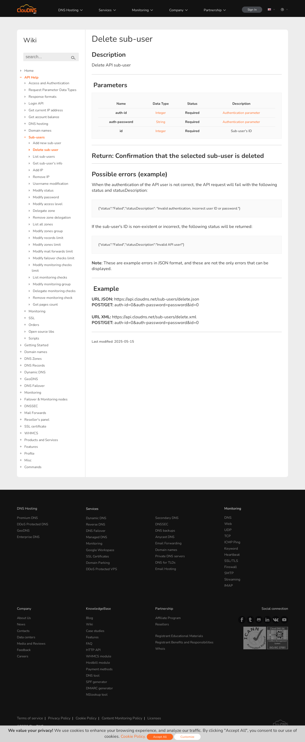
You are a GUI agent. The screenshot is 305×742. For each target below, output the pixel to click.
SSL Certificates (98, 554)
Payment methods (100, 667)
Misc (27, 460)
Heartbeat (232, 554)
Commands (33, 467)
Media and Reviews (32, 642)
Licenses (150, 715)
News (21, 624)
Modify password (46, 197)
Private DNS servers (170, 554)
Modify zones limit (47, 244)
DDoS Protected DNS (33, 523)
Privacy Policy (57, 715)
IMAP (228, 585)
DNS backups (165, 530)
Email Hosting (166, 567)
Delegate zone (44, 210)
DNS (228, 517)
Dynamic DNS (35, 372)
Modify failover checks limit (53, 258)
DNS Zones (33, 358)
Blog (89, 617)
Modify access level (47, 204)
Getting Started (36, 345)
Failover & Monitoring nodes (46, 399)
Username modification (50, 183)
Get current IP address (46, 110)
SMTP (229, 573)
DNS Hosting (67, 10)
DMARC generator (100, 685)
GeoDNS (31, 379)
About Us (24, 617)
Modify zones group (48, 231)
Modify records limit (48, 238)
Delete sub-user (45, 150)
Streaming (232, 579)
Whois (160, 647)
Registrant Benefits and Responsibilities (186, 641)
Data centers (26, 636)
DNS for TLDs (166, 561)
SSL (32, 318)
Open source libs (41, 331)
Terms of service (29, 715)
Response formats (43, 96)
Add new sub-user (47, 143)
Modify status (43, 190)
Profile (29, 453)
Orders (34, 325)
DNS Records (34, 365)
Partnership (211, 10)
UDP (228, 530)
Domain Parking (98, 561)
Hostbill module (98, 661)
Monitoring (138, 10)
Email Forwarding (168, 542)
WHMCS (31, 433)
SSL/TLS (231, 561)
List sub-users (44, 156)
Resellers (162, 624)
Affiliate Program (168, 617)
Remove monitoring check (52, 297)
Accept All (160, 737)
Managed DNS (97, 536)
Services (103, 10)
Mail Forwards (35, 413)
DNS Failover (34, 385)
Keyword (231, 548)
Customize (188, 737)
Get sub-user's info (47, 163)
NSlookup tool (97, 692)
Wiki (89, 624)
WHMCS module (99, 654)
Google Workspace (100, 548)
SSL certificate (35, 426)
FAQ (89, 642)
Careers (23, 654)
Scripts (34, 338)
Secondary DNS (167, 517)
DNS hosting (38, 123)
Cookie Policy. (133, 736)
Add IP (38, 170)
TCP (227, 536)
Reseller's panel (36, 419)
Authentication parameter (240, 112)
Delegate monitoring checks (54, 291)
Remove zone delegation (52, 217)
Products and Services (41, 440)
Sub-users (37, 137)
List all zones (43, 224)
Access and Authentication (49, 83)
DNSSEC (31, 406)
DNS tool (93, 673)
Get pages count (45, 304)
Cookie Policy (83, 715)
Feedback (24, 648)
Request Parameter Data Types (52, 90)
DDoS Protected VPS (102, 567)
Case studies (96, 630)
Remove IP (41, 177)
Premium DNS (28, 517)
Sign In (251, 10)
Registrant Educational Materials (180, 635)
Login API (36, 103)
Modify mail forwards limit (53, 251)
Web (228, 523)
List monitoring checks (50, 277)
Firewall (230, 567)
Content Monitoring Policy (118, 715)
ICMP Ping (232, 542)
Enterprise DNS (29, 536)
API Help (31, 77)
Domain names (40, 130)
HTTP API (93, 648)
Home (29, 70)
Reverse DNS (96, 523)
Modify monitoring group (52, 284)
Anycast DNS (165, 536)
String (159, 122)
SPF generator (97, 679)
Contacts (23, 630)
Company (175, 10)
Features (31, 446)
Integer (159, 112)
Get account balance (44, 117)
